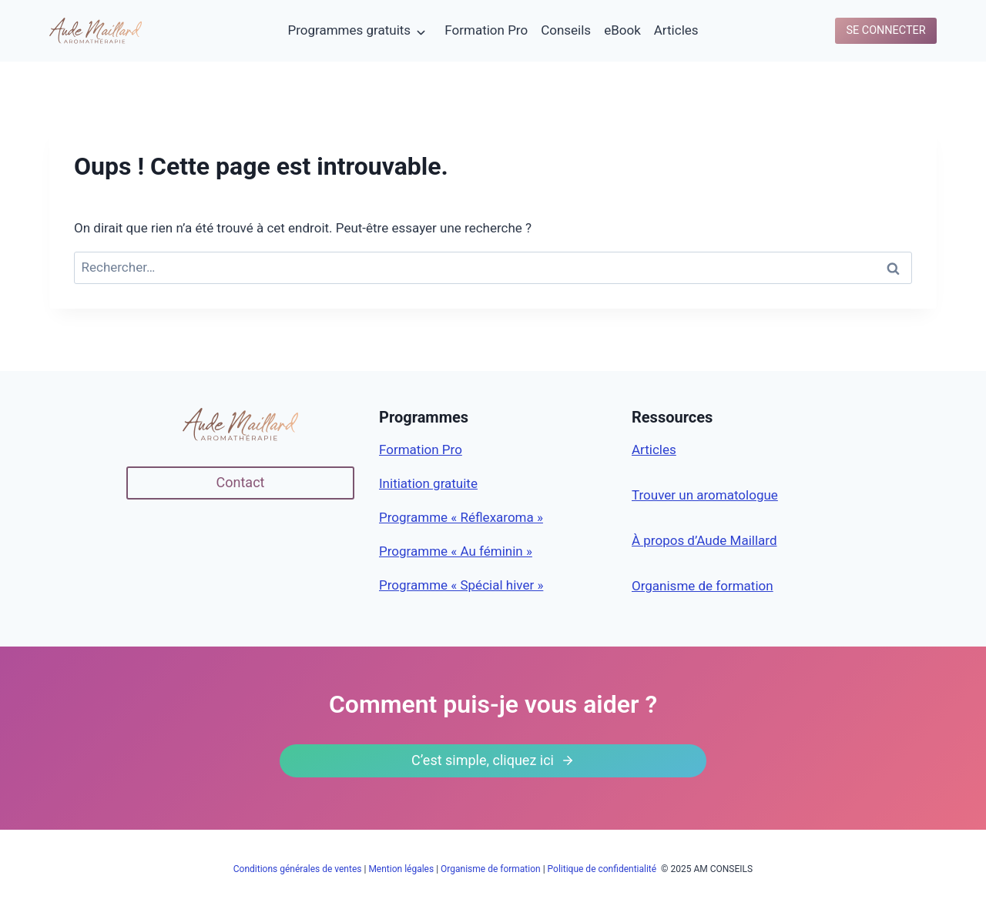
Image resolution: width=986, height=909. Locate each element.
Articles (676, 30)
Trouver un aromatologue (705, 495)
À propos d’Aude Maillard (704, 540)
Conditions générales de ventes (297, 869)
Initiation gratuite (428, 483)
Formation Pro (486, 30)
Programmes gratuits (349, 30)
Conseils (566, 30)
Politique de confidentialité (603, 869)
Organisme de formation (702, 585)
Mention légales (401, 869)
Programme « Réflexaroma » (461, 517)
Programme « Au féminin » (455, 551)
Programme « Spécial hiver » (461, 585)
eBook (622, 30)
